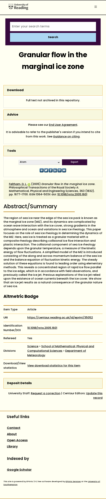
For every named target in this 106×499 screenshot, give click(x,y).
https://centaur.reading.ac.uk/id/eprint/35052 (60, 318)
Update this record (94, 395)
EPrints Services (73, 481)
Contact (13, 428)
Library (12, 446)
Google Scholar (19, 470)
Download (15, 90)
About (12, 434)
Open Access (17, 440)
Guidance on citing (66, 137)
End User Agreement (63, 125)
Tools (11, 151)
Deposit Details (19, 383)
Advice (12, 114)
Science (32, 346)
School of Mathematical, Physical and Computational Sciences (60, 348)
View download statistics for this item (53, 366)
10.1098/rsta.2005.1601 (72, 194)
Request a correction (45, 393)
